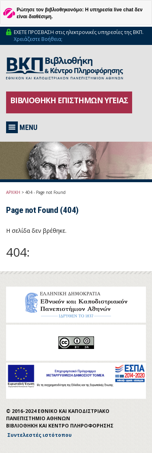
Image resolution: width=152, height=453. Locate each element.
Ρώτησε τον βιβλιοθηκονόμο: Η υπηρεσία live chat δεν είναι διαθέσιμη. (80, 13)
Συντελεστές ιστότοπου (39, 435)
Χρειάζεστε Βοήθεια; (38, 39)
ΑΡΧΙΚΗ (13, 192)
